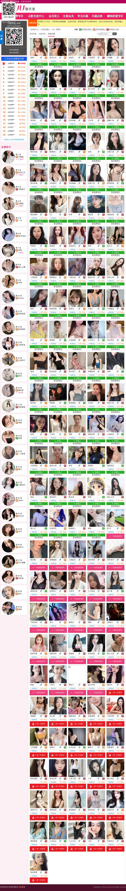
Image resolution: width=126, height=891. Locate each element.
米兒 (20, 531)
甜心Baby (22, 236)
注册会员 (68, 16)
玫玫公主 (21, 172)
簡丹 (20, 376)
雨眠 (20, 423)
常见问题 (82, 16)
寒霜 (20, 250)
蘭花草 (21, 390)
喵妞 (20, 609)
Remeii (21, 516)
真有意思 (21, 314)
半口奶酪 (21, 563)
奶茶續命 (21, 329)
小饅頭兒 (21, 485)
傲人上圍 (21, 267)
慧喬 (20, 438)
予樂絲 (21, 157)
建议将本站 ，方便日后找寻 (16, 2)
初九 (20, 594)
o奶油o (21, 578)
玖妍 (20, 283)
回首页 (5, 16)
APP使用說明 (14, 50)
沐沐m (20, 500)
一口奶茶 (21, 454)
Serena (21, 298)
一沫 (20, 220)
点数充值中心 (36, 16)
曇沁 (20, 469)
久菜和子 (21, 360)
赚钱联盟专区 (115, 16)
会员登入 (54, 16)
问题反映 (97, 16)
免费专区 (18, 16)
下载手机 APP (14, 23)
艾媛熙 (21, 204)
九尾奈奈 (21, 345)
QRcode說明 (13, 53)
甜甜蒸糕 (21, 407)
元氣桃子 (21, 189)
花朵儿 (21, 547)
